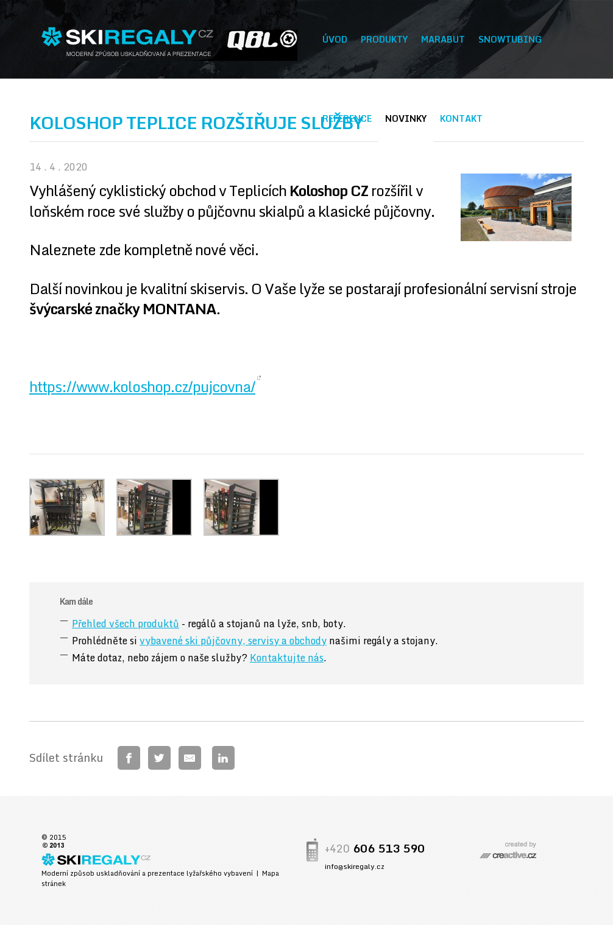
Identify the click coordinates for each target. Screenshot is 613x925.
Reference (347, 118)
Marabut (443, 39)
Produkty (384, 39)
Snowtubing (510, 39)
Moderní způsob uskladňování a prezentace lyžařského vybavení (147, 873)
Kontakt (461, 118)
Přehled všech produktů (125, 623)
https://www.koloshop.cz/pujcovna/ (142, 386)
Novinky (406, 118)
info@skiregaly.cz (354, 866)
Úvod (334, 39)
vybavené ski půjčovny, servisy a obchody (233, 641)
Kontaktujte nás (287, 658)
